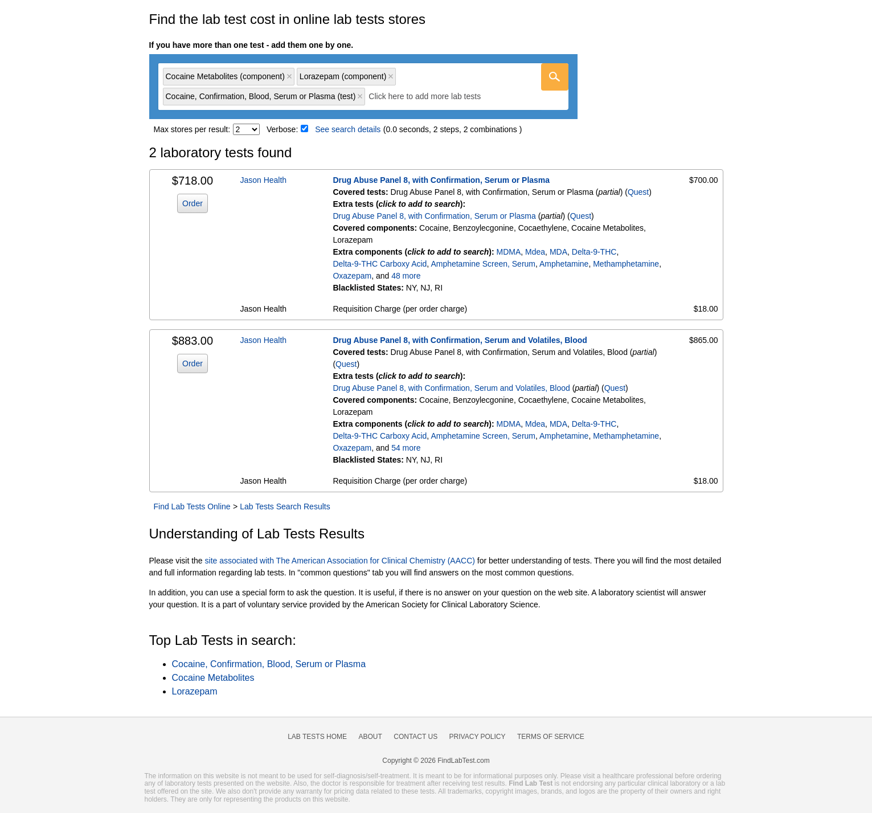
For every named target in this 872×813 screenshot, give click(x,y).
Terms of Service (550, 737)
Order (192, 203)
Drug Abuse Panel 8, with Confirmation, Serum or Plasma (441, 180)
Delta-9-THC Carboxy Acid (380, 263)
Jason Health (263, 180)
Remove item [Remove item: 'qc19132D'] (390, 76)
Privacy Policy (477, 737)
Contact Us (415, 737)
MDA (558, 251)
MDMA (509, 251)
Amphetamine (563, 263)
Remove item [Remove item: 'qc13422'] (289, 76)
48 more (405, 275)
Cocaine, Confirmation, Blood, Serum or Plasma (269, 664)
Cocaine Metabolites (213, 678)
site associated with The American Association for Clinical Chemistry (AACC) (340, 560)
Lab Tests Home (317, 737)
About (370, 737)
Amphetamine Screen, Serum (483, 263)
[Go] (554, 77)
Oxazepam (352, 275)
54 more (405, 447)
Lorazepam (195, 691)
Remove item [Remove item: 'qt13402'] (360, 96)
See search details (347, 129)
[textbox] (432, 96)
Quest (638, 192)
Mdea (535, 251)
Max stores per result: (192, 129)
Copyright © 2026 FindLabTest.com (435, 761)
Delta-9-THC (594, 251)
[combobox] (363, 87)
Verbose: (282, 129)
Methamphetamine (626, 263)
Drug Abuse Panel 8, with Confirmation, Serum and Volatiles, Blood (460, 340)
